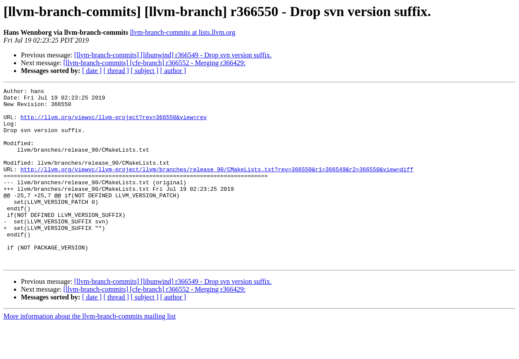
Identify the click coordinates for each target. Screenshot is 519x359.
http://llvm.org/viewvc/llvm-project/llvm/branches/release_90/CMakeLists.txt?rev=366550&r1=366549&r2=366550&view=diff (216, 186)
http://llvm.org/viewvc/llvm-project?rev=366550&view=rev (113, 123)
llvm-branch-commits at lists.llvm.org (182, 32)
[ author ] (173, 70)
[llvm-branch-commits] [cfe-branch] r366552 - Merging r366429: (154, 62)
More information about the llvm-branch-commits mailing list (89, 351)
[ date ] (92, 70)
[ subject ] (145, 70)
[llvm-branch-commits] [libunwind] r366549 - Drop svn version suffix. (173, 55)
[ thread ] (116, 70)
